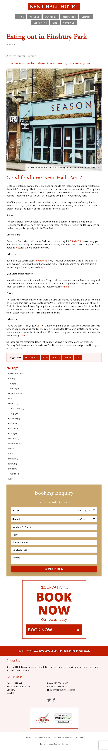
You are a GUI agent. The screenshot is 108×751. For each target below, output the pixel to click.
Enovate (80, 737)
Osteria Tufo (75, 241)
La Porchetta (40, 260)
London (13, 438)
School (13, 458)
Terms (42, 744)
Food (45, 357)
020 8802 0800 (42, 650)
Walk (12, 478)
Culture (67, 357)
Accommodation (17, 373)
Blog (55, 22)
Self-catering (40, 22)
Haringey (14, 423)
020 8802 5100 (58, 686)
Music (12, 448)
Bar (11, 378)
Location (86, 16)
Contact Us (68, 22)
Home (21, 16)
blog (18, 247)
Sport (12, 463)
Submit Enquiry (54, 569)
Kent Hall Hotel (54, 7)
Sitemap (65, 744)
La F (39, 325)
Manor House (16, 443)
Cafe (78, 357)
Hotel (12, 433)
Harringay (14, 428)
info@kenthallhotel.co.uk (75, 650)
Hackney (14, 418)
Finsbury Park (32, 357)
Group (13, 413)
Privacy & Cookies (53, 744)
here (42, 267)
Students (14, 468)
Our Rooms (50, 16)
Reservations (69, 16)
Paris (12, 453)
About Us (34, 16)
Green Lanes (16, 408)
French (13, 403)
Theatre (56, 357)
